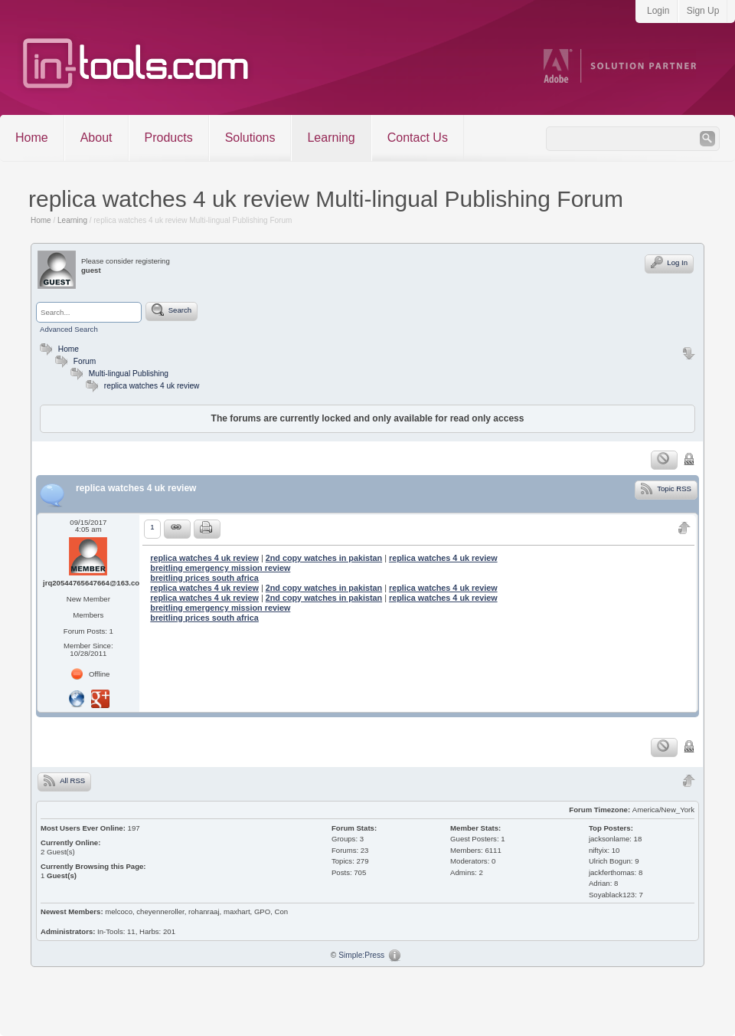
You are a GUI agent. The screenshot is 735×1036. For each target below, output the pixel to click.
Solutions (250, 137)
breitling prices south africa (204, 577)
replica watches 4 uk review (152, 386)
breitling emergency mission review (220, 567)
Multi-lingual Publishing (128, 373)
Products (169, 137)
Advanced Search (69, 329)
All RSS (64, 780)
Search (171, 309)
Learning (330, 137)
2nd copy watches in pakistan (324, 557)
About (96, 137)
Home (31, 137)
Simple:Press (361, 955)
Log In (669, 262)
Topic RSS (666, 488)
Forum (73, 361)
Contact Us (417, 137)
